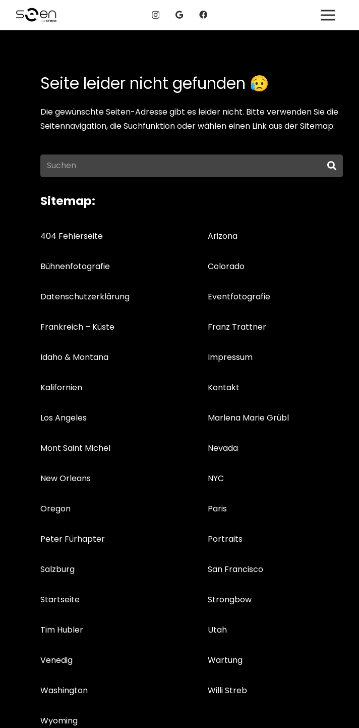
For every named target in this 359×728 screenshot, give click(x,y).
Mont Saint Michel (75, 448)
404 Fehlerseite (71, 236)
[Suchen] (191, 165)
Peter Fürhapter (72, 539)
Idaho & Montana (74, 357)
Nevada (223, 448)
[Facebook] (203, 15)
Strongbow (230, 599)
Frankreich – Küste (77, 327)
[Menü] (327, 15)
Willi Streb (227, 690)
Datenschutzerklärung (85, 296)
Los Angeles (63, 418)
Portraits (225, 539)
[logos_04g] (36, 15)
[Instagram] (155, 15)
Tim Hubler (61, 630)
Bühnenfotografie (75, 266)
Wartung (225, 660)
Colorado (226, 266)
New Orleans (65, 478)
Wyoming (59, 720)
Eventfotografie (239, 296)
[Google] (179, 15)
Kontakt (224, 387)
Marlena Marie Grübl (248, 418)
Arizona (222, 236)
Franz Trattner (237, 327)
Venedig (56, 660)
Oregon (55, 508)
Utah (217, 630)
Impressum (230, 357)
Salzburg (57, 569)
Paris (217, 508)
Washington (64, 690)
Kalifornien (61, 387)
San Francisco (235, 569)
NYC (216, 478)
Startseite (60, 599)
